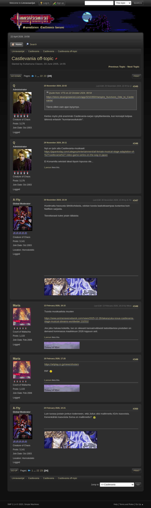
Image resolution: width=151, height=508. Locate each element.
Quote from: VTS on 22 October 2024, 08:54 (70, 93)
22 (41, 76)
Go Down (16, 76)
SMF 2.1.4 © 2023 (15, 504)
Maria (16, 305)
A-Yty (16, 199)
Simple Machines (31, 504)
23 (45, 76)
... (38, 76)
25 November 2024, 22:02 (55, 86)
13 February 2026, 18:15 (55, 305)
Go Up (14, 471)
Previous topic (117, 66)
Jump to (95, 484)
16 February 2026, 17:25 (55, 358)
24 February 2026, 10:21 (55, 408)
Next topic (133, 66)
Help (116, 504)
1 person (48, 167)
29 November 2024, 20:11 (55, 143)
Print (137, 76)
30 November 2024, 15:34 (55, 200)
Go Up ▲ (140, 504)
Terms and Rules (126, 504)
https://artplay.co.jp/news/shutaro (61, 364)
